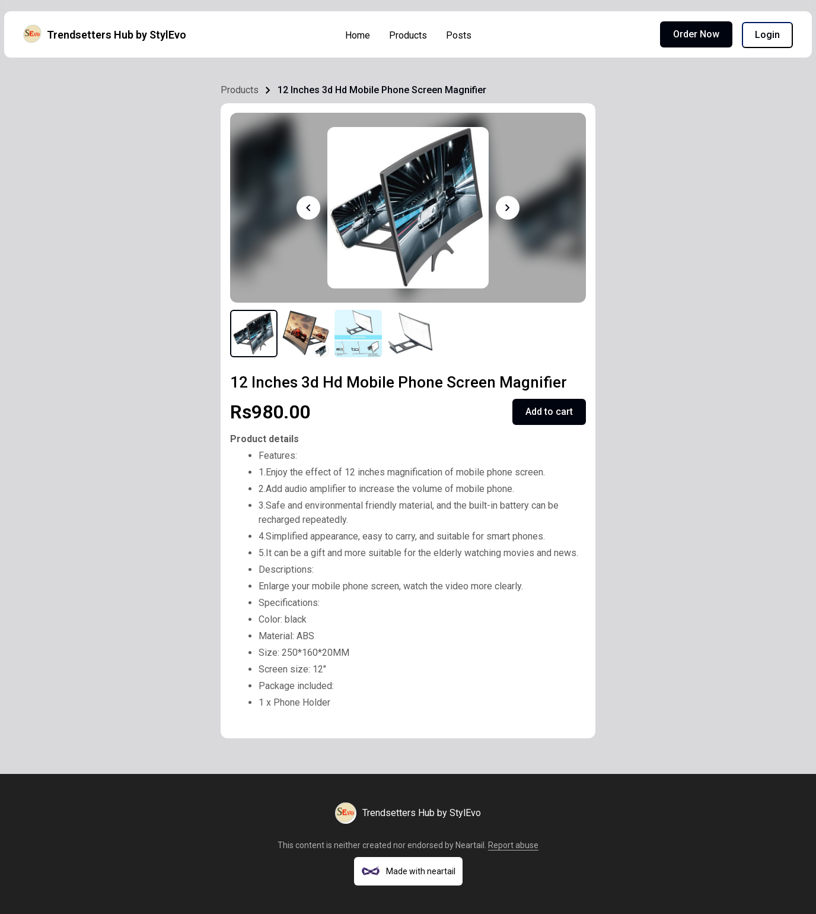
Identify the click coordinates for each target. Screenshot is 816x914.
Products (408, 35)
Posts (458, 35)
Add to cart (549, 411)
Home (357, 35)
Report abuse (513, 845)
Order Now (696, 34)
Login (767, 34)
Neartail (470, 845)
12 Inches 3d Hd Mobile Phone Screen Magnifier (382, 90)
